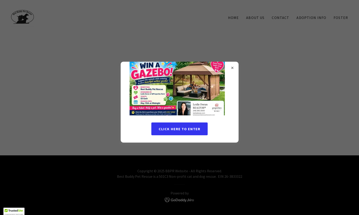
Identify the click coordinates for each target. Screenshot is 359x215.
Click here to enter (180, 129)
